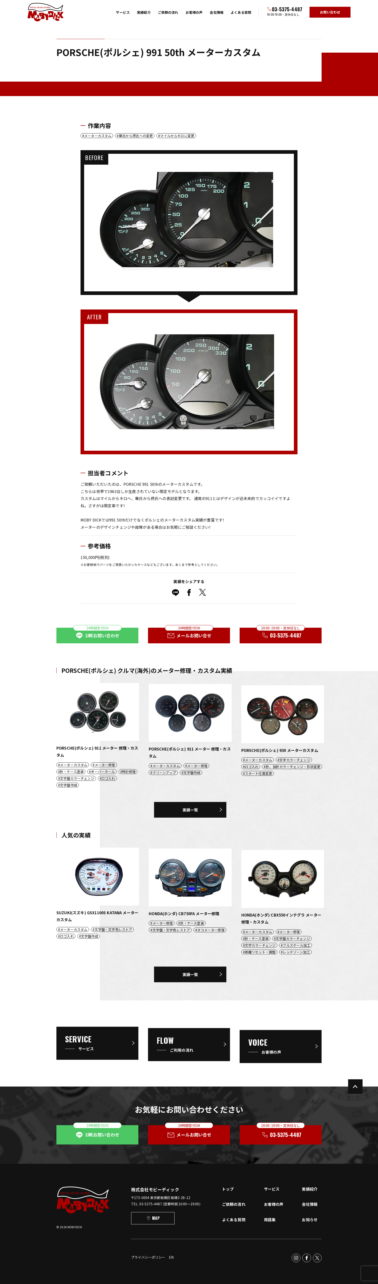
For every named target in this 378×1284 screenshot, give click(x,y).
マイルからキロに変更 (177, 135)
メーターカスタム (97, 135)
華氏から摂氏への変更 (136, 135)
